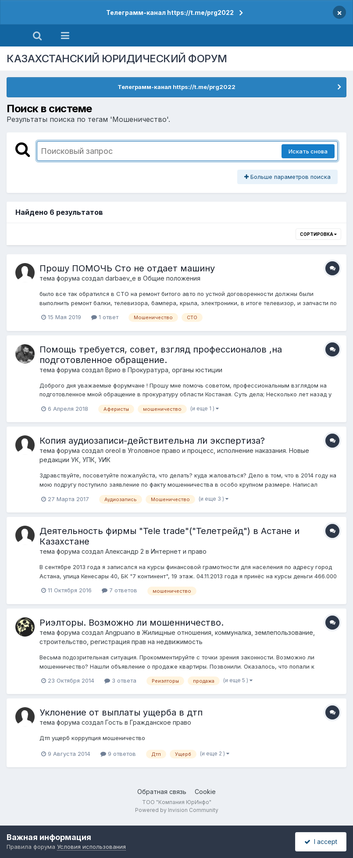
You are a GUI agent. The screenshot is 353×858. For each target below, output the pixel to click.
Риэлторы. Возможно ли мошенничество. (131, 622)
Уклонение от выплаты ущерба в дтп (121, 712)
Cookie (205, 791)
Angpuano (120, 632)
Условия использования (91, 846)
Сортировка (318, 234)
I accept (320, 841)
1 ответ (104, 316)
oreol (113, 450)
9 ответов (118, 753)
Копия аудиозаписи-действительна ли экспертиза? (152, 440)
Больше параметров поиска (287, 176)
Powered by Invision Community (176, 810)
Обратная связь (161, 791)
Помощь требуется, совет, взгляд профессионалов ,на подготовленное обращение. (160, 354)
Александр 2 (124, 551)
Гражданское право (160, 722)
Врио (113, 370)
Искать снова (308, 151)
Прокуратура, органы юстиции (175, 370)
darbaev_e (120, 278)
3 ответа (120, 680)
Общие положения (171, 278)
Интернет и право (179, 551)
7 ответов (119, 590)
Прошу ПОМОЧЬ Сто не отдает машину (127, 268)
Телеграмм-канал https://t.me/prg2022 (170, 12)
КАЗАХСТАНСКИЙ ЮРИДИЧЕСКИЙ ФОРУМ (117, 58)
